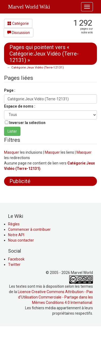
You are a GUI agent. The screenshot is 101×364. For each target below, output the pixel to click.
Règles (14, 260)
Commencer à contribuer (29, 266)
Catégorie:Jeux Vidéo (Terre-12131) (37, 67)
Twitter (14, 301)
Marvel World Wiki (29, 7)
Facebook (16, 295)
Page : (9, 90)
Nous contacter (21, 276)
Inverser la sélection (27, 123)
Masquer (11, 152)
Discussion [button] (18, 32)
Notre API (16, 271)
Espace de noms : (19, 106)
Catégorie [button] (18, 23)
